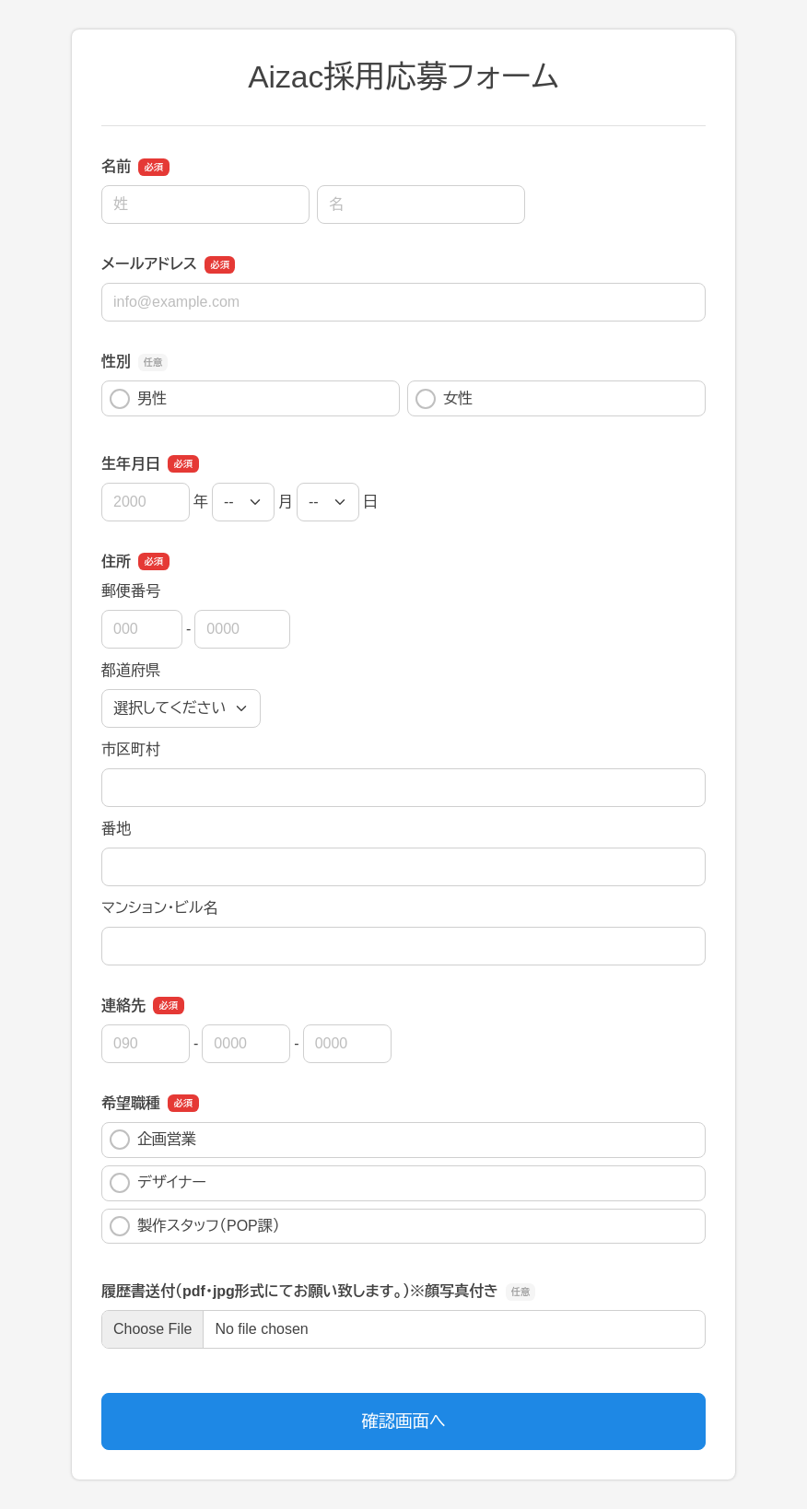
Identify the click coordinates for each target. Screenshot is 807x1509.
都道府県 (130, 670)
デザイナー (158, 1183)
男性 (138, 399)
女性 (444, 399)
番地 (116, 828)
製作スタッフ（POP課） (195, 1226)
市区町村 (130, 749)
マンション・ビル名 (159, 908)
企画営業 (153, 1139)
